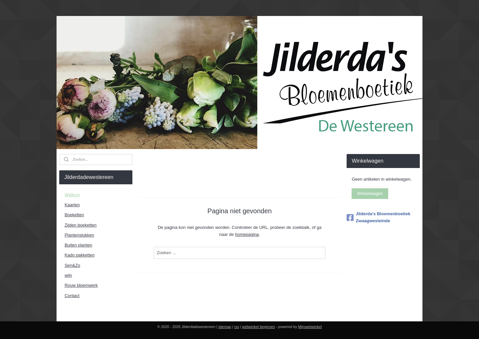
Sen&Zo (72, 265)
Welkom (72, 194)
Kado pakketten (79, 255)
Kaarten (72, 204)
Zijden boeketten (80, 225)
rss (236, 327)
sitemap (224, 327)
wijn (68, 275)
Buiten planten (78, 245)
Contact (72, 295)
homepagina (247, 234)
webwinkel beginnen (258, 327)
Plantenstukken (79, 235)
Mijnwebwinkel (310, 327)
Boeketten (74, 214)
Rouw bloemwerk (81, 285)
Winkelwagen (370, 193)
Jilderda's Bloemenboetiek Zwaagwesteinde (378, 217)
